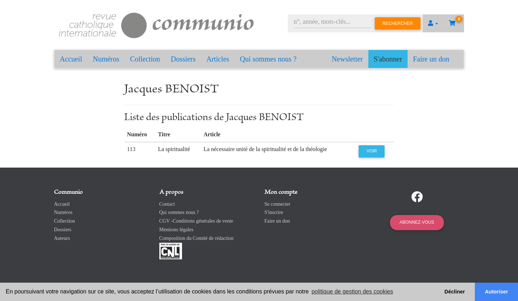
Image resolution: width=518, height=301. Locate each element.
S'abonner (388, 59)
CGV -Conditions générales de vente (196, 221)
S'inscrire (273, 212)
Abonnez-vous (417, 222)
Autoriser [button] (496, 292)
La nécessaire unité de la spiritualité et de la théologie (265, 149)
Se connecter (277, 204)
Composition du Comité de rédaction (196, 238)
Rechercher (397, 23)
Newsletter (347, 59)
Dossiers (183, 59)
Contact (167, 204)
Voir (372, 151)
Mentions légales (176, 229)
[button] (433, 23)
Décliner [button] (455, 292)
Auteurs (62, 238)
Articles (217, 59)
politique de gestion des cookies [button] (352, 291)
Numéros (106, 59)
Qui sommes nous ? (268, 59)
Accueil (71, 59)
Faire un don (431, 59)
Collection (145, 59)
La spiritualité (174, 149)
